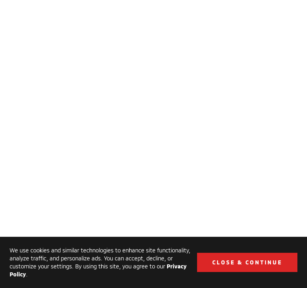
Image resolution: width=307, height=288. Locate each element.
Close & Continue (247, 262)
